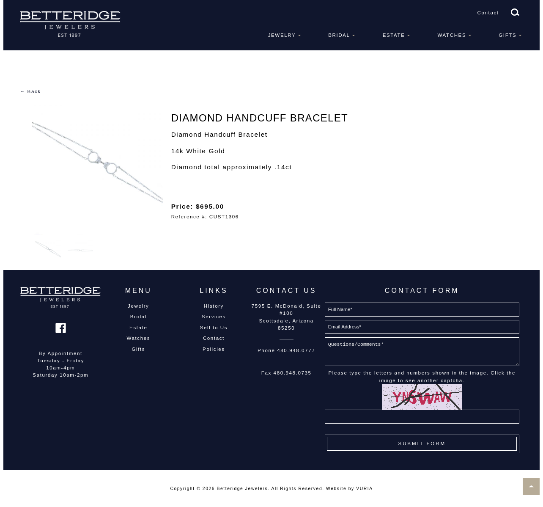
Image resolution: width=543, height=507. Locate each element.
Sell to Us (214, 327)
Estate (394, 35)
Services (214, 316)
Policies (214, 349)
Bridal (339, 35)
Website (336, 488)
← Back (30, 91)
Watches (452, 35)
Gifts (507, 35)
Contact (488, 12)
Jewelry (282, 35)
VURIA (364, 488)
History (214, 306)
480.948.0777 (296, 350)
